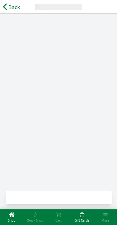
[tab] (11, 217)
